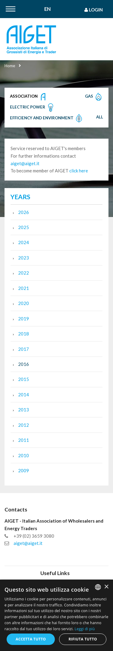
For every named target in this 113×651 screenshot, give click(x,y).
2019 (23, 318)
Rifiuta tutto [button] (82, 639)
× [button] (106, 587)
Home (10, 65)
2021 (23, 288)
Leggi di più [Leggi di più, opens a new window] (85, 628)
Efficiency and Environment (46, 118)
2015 (23, 379)
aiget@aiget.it (25, 163)
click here (78, 170)
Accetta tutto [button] (31, 639)
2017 (23, 349)
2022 (23, 272)
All (99, 117)
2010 (23, 455)
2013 (23, 409)
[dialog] (56, 615)
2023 (23, 257)
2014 (23, 394)
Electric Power (32, 107)
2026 (23, 212)
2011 (23, 440)
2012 (23, 425)
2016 (23, 364)
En (47, 9)
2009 (23, 470)
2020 (23, 303)
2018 (23, 333)
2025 (23, 227)
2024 (23, 242)
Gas (94, 96)
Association (29, 96)
